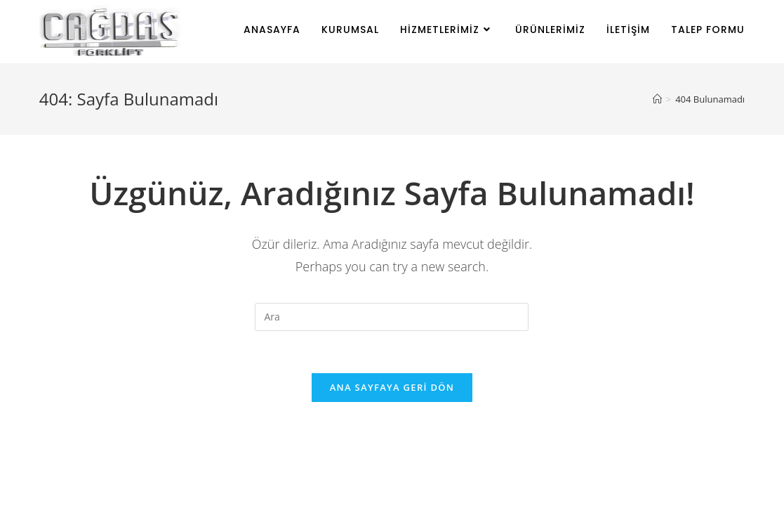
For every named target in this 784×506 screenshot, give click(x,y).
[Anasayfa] (657, 99)
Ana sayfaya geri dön (392, 387)
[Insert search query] (392, 317)
